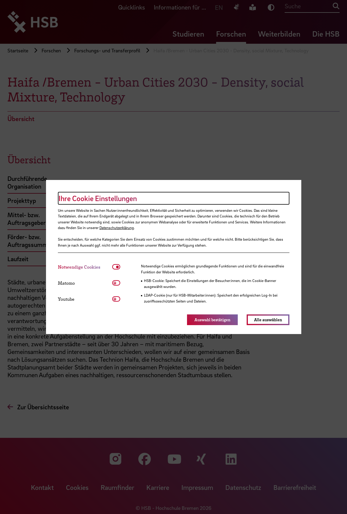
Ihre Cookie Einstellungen (97, 198)
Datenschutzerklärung (116, 227)
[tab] (85, 267)
